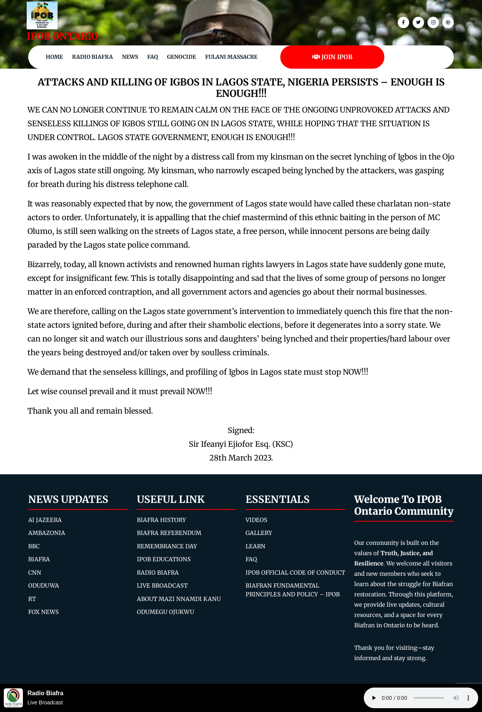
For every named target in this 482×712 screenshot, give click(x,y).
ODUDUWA (43, 585)
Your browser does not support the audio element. (421, 698)
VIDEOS (256, 520)
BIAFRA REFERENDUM (169, 532)
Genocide (181, 56)
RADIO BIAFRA (158, 572)
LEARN (255, 546)
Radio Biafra (92, 56)
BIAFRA (39, 559)
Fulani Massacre (231, 56)
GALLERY (259, 532)
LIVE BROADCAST (162, 585)
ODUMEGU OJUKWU (165, 611)
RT (32, 598)
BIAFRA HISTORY (161, 520)
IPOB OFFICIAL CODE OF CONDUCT (295, 572)
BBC (34, 546)
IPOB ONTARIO (62, 36)
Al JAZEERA (45, 520)
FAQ (152, 56)
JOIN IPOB (332, 57)
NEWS (130, 56)
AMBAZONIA (46, 532)
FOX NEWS (43, 611)
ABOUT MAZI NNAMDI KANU (179, 598)
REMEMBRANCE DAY (167, 546)
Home (54, 56)
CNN (34, 572)
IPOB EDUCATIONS (164, 559)
